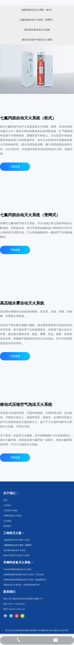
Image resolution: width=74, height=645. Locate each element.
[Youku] (17, 615)
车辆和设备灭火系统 (12, 515)
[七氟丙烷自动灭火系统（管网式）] (37, 271)
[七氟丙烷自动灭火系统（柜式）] (37, 69)
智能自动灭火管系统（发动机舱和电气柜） (22, 585)
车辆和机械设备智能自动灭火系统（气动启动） (24, 574)
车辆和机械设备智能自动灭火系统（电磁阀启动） (25, 579)
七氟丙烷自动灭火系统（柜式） (37, 10)
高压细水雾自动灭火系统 (37, 30)
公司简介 (7, 505)
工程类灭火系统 (10, 510)
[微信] (22, 615)
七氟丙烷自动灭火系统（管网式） (37, 20)
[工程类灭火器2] (37, 2)
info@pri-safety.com (16, 609)
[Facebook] (5, 615)
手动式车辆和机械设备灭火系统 (17, 569)
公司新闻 (7, 521)
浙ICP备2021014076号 (58, 630)
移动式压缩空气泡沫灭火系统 (37, 39)
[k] (22, 205)
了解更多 (15, 166)
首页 (5, 500)
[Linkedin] (11, 615)
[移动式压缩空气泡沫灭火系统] (37, 479)
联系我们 (7, 526)
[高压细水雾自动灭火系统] (37, 276)
